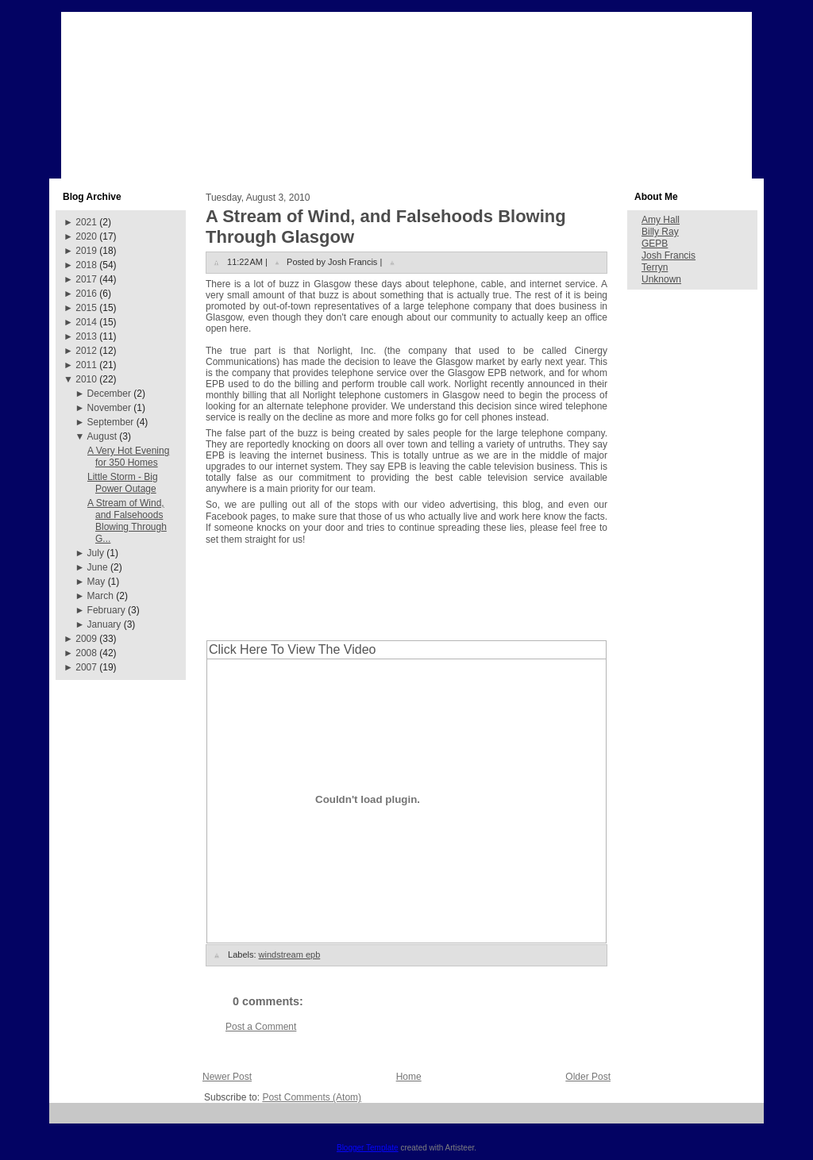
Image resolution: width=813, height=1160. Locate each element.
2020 (86, 236)
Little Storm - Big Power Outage (122, 482)
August (102, 436)
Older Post (588, 1076)
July (95, 553)
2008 (86, 653)
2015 (86, 307)
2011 (86, 365)
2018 (86, 265)
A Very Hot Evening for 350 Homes (128, 456)
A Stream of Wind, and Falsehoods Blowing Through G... (127, 520)
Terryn (655, 267)
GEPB (655, 243)
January (104, 624)
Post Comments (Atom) (311, 1097)
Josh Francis (668, 255)
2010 (86, 379)
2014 (86, 322)
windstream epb (290, 954)
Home (409, 1076)
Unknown (661, 279)
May (96, 581)
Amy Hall (661, 219)
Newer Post (227, 1076)
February (106, 610)
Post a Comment (260, 1026)
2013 (86, 336)
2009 (86, 638)
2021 (86, 222)
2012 (86, 350)
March (100, 595)
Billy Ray (660, 231)
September (110, 422)
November (109, 407)
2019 (86, 250)
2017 (86, 279)
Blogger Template (368, 1147)
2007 (86, 667)
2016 (86, 293)
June (97, 567)
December (109, 393)
